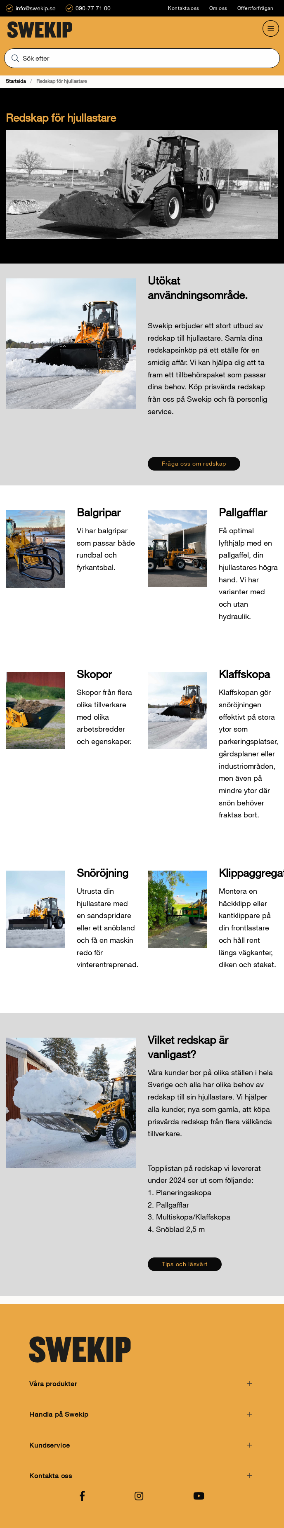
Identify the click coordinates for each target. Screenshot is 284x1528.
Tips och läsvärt (185, 1263)
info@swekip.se (36, 8)
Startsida (16, 81)
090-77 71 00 (93, 8)
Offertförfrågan (255, 8)
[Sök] (142, 57)
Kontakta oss (183, 8)
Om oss (218, 8)
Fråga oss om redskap (194, 463)
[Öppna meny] (271, 28)
